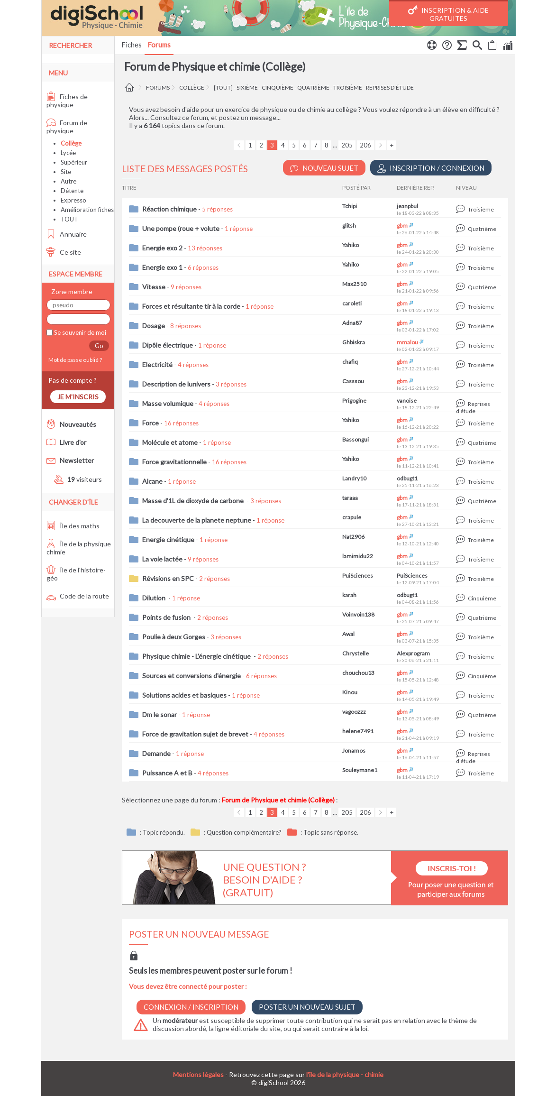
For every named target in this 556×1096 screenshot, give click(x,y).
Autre (68, 181)
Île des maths (73, 526)
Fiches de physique (67, 100)
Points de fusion (167, 617)
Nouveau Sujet (324, 168)
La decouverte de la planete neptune (196, 520)
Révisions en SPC (168, 578)
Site (66, 171)
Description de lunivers (176, 384)
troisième (347, 87)
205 (347, 145)
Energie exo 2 (162, 248)
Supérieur (74, 162)
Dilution (154, 598)
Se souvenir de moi (79, 332)
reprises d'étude (390, 87)
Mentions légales (198, 1074)
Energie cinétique (168, 539)
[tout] (223, 87)
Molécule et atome (170, 442)
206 (365, 145)
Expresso (73, 200)
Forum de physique (66, 127)
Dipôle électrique (167, 345)
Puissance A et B (167, 773)
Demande (156, 753)
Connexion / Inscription (191, 1007)
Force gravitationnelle (174, 462)
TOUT (69, 219)
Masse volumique (167, 403)
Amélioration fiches (87, 209)
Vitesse (153, 287)
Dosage (153, 326)
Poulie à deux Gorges (173, 637)
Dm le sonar (159, 714)
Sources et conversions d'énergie (191, 676)
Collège (191, 87)
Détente (72, 190)
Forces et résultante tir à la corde (191, 306)
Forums (159, 44)
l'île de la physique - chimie (344, 1074)
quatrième (313, 87)
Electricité (157, 364)
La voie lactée (162, 559)
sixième (247, 87)
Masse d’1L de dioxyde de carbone (193, 501)
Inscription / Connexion (430, 168)
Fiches (131, 44)
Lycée (68, 153)
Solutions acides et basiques (184, 695)
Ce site (63, 252)
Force (150, 423)
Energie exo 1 (162, 267)
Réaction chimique (169, 209)
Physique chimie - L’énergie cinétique (197, 656)
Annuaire (66, 234)
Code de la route (77, 596)
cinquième (277, 87)
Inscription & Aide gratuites (448, 13)
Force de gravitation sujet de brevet (195, 734)
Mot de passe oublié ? (74, 359)
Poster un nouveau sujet (307, 1007)
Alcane (152, 481)
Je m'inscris (78, 397)
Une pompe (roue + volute (180, 228)
